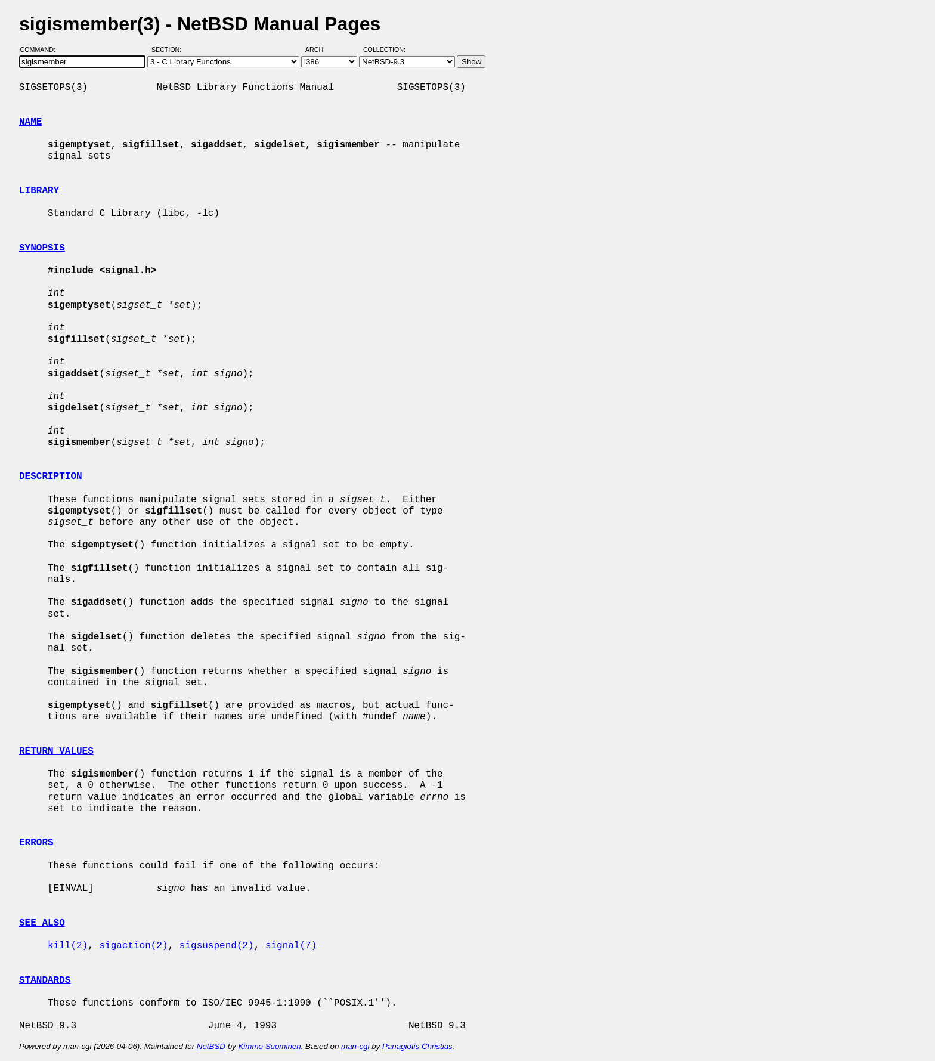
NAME (30, 122)
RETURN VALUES (56, 751)
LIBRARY (39, 190)
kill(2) (68, 945)
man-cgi (355, 1046)
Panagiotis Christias (417, 1046)
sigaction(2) (133, 945)
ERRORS (36, 842)
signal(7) (291, 945)
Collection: (384, 49)
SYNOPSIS (42, 248)
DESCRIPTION (50, 476)
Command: (41, 49)
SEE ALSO (42, 923)
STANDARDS (44, 980)
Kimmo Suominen (269, 1046)
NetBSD (211, 1046)
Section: (169, 49)
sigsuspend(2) (216, 945)
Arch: (320, 49)
